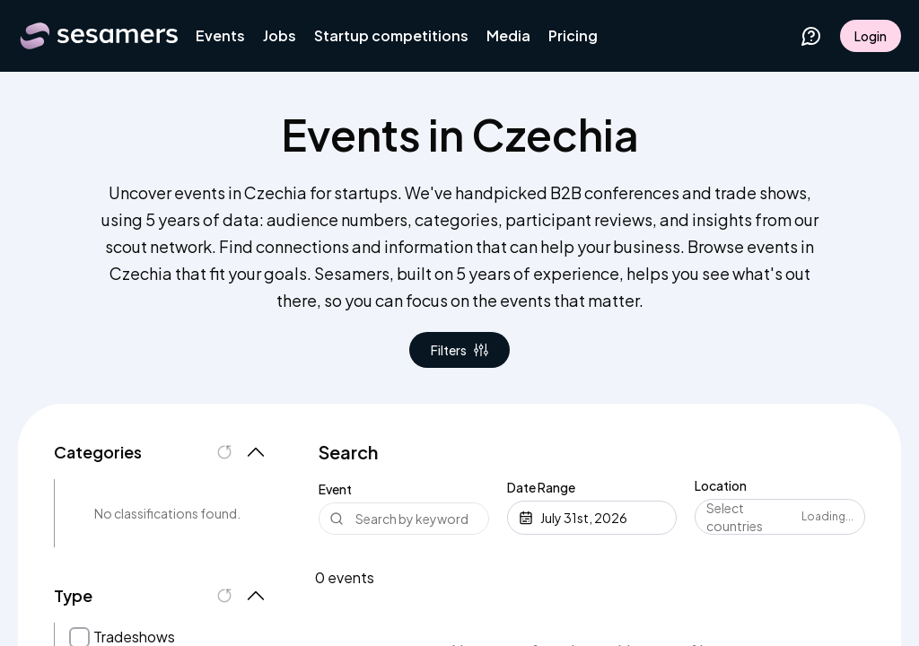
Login (870, 36)
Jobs (279, 35)
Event (335, 489)
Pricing (573, 35)
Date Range (541, 487)
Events (220, 35)
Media (508, 35)
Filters (459, 350)
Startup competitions (391, 35)
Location (721, 485)
